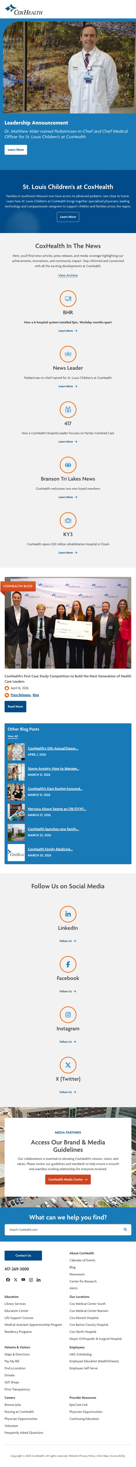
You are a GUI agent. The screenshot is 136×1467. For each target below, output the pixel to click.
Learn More (16, 150)
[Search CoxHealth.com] (68, 1229)
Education (12, 1297)
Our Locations (79, 1297)
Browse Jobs (13, 1405)
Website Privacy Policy (82, 1455)
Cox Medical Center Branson (89, 1311)
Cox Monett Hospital (84, 1318)
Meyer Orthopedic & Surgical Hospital (96, 1339)
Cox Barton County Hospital (89, 1325)
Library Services (15, 1304)
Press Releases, (21, 695)
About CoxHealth (82, 1253)
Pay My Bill (12, 1361)
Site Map (103, 1455)
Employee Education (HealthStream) (94, 1361)
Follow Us (68, 941)
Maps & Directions (17, 1354)
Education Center (16, 1311)
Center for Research (83, 1281)
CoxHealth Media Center (68, 1179)
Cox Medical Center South (88, 1304)
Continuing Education (84, 1419)
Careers (10, 1398)
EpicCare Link (79, 1405)
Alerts (74, 1288)
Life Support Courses (19, 1318)
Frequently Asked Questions (24, 1433)
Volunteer (11, 1426)
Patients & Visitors (17, 1347)
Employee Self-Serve (84, 1368)
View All (13, 736)
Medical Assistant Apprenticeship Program (33, 1325)
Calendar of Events (82, 1260)
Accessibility (118, 1455)
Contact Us (23, 1256)
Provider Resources (83, 1398)
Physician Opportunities (21, 1419)
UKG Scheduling (81, 1354)
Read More (15, 707)
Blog (36, 695)
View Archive (68, 275)
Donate (10, 1375)
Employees (77, 1347)
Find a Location (15, 1368)
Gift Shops (12, 1382)
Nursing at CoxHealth (19, 1412)
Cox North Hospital (83, 1332)
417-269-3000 (17, 1269)
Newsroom (77, 1274)
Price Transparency (17, 1389)
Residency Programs (18, 1332)
